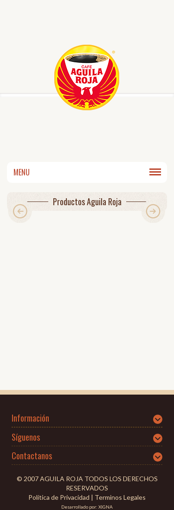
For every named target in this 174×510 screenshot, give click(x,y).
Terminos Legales (120, 497)
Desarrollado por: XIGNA (87, 507)
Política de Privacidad (59, 497)
